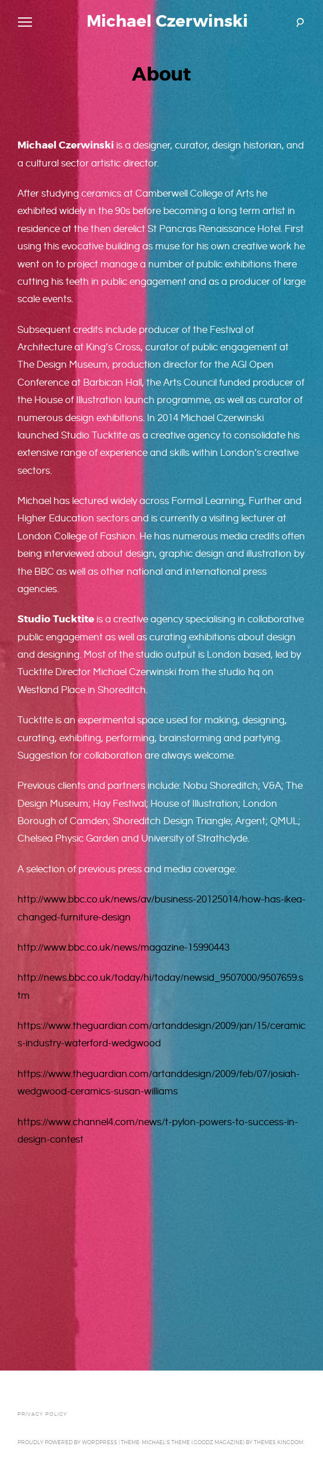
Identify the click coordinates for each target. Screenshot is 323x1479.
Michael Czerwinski (167, 21)
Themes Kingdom (278, 1442)
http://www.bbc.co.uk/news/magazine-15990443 (123, 947)
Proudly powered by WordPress (67, 1442)
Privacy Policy (42, 1414)
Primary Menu (22, 24)
